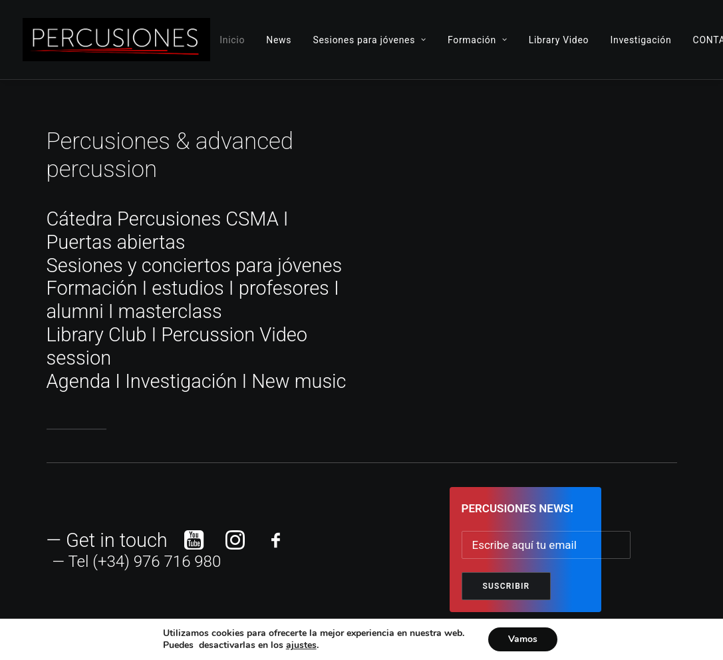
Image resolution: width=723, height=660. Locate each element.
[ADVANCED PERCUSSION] (117, 39)
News (278, 40)
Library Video (559, 40)
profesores (284, 288)
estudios (188, 288)
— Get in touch (107, 540)
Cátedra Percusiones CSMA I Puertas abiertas (168, 230)
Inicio (232, 40)
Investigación (640, 40)
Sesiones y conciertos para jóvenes (195, 265)
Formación (477, 40)
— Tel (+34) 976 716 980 (137, 561)
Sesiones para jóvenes (369, 40)
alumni (75, 311)
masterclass (170, 311)
